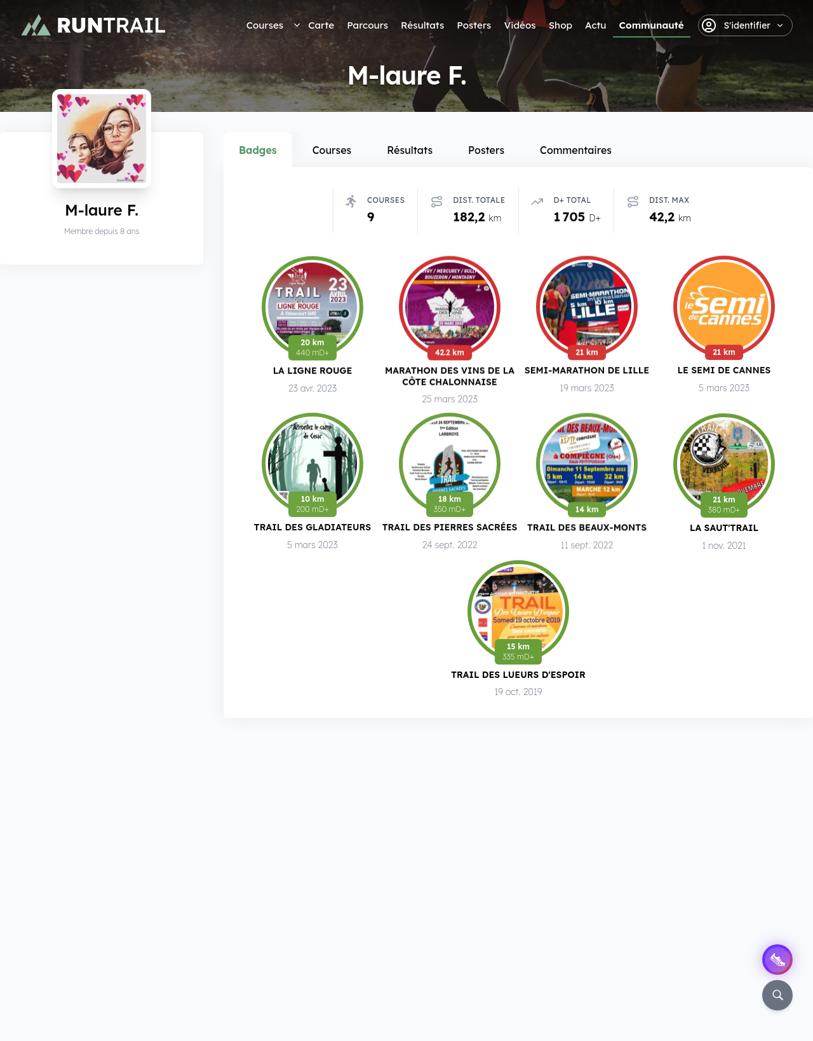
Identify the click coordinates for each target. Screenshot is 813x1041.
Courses (264, 25)
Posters (474, 25)
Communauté (651, 25)
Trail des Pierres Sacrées (450, 531)
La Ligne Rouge (313, 371)
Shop (560, 25)
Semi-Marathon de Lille (587, 371)
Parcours (367, 25)
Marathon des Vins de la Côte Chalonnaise (449, 377)
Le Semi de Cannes (724, 373)
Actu (595, 25)
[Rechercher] (777, 995)
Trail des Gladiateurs (312, 530)
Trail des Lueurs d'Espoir (518, 675)
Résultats (422, 25)
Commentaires (576, 150)
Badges (258, 150)
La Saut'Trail (724, 530)
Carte (321, 25)
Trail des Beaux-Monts (587, 531)
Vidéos (519, 25)
